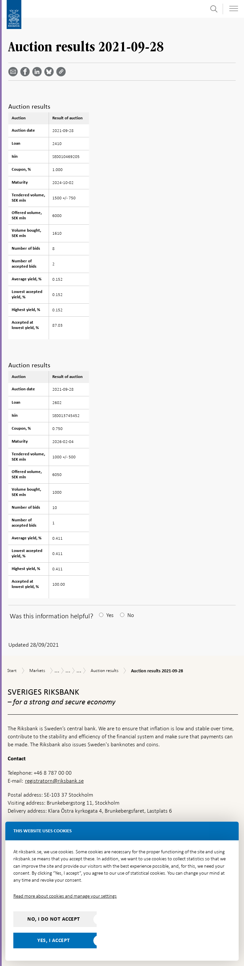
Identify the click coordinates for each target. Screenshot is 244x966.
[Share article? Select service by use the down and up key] (38, 71)
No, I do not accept (53, 919)
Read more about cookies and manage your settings (65, 896)
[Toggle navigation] (233, 8)
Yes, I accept (53, 940)
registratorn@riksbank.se (54, 780)
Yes (110, 615)
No (130, 615)
